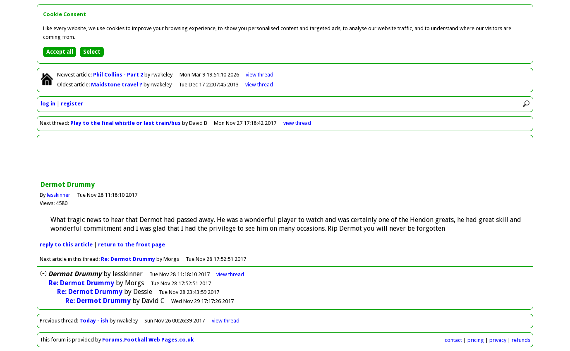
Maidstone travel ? (117, 84)
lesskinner (58, 195)
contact (453, 340)
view (259, 75)
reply (66, 244)
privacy (497, 340)
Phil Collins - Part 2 (118, 75)
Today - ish (93, 321)
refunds (521, 340)
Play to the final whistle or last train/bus (125, 123)
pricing (475, 340)
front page (131, 244)
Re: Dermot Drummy (128, 259)
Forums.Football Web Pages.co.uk (148, 340)
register (72, 103)
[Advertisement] (285, 158)
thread (230, 274)
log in (48, 103)
